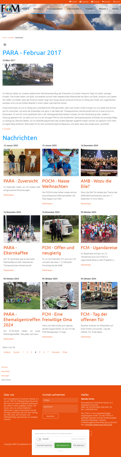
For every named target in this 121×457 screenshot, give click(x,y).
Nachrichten (6, 380)
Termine (4, 367)
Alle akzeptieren (62, 445)
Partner (115, 9)
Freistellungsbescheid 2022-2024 (98, 425)
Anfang (7, 352)
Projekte (89, 9)
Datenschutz (60, 451)
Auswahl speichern (44, 445)
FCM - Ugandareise (99, 247)
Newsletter (5, 371)
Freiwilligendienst (54, 9)
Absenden (50, 416)
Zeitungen (5, 376)
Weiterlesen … (10, 195)
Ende (65, 352)
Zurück (7, 129)
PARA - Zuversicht (21, 180)
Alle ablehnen (78, 445)
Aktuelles (37, 9)
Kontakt (74, 2)
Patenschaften (73, 9)
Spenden (107, 2)
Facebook (84, 2)
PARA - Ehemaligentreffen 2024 (22, 319)
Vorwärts (56, 352)
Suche (117, 2)
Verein (24, 9)
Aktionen (102, 9)
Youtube (96, 2)
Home (4, 38)
